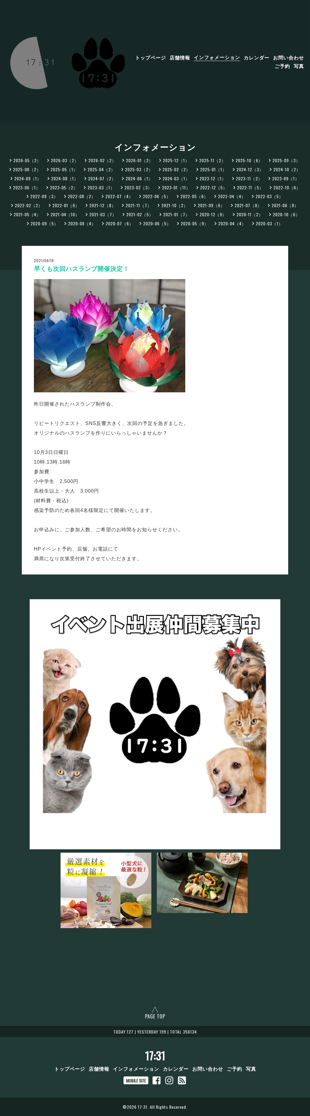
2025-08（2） (27, 169)
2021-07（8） (248, 205)
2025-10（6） (249, 160)
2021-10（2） (174, 205)
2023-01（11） (176, 187)
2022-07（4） (119, 196)
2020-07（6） (120, 223)
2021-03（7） (103, 214)
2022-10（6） (287, 187)
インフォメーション (217, 57)
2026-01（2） (139, 160)
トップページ (150, 57)
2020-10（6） (286, 214)
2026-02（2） (102, 160)
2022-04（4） (232, 196)
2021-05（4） (27, 214)
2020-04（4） (232, 223)
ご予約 (282, 65)
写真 (299, 65)
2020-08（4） (82, 223)
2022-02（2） (29, 205)
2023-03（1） (101, 187)
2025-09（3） (286, 160)
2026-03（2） (65, 160)
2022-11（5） (250, 187)
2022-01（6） (66, 205)
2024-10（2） (287, 169)
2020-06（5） (157, 223)
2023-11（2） (249, 178)
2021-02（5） (139, 214)
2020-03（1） (269, 223)
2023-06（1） (26, 187)
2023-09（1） (285, 178)
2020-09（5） (44, 223)
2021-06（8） (285, 205)
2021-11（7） (139, 205)
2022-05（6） (194, 196)
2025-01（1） (213, 169)
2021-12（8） (102, 205)
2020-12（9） (213, 214)
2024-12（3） (250, 169)
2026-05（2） (27, 160)
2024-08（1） (64, 178)
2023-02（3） (138, 187)
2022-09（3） (44, 196)
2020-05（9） (195, 223)
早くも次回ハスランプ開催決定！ (81, 268)
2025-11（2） (212, 160)
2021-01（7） (176, 214)
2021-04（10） (65, 214)
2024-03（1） (176, 178)
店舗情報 (180, 57)
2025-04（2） (101, 169)
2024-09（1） (27, 178)
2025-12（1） (176, 160)
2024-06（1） (139, 178)
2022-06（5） (157, 196)
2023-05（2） (64, 187)
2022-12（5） (213, 187)
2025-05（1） (64, 169)
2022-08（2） (82, 196)
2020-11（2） (249, 214)
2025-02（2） (176, 169)
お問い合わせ (288, 57)
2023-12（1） (213, 178)
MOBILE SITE (136, 1080)
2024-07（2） (102, 178)
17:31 (155, 1055)
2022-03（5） (269, 196)
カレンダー (256, 57)
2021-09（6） (211, 205)
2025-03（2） (139, 169)
